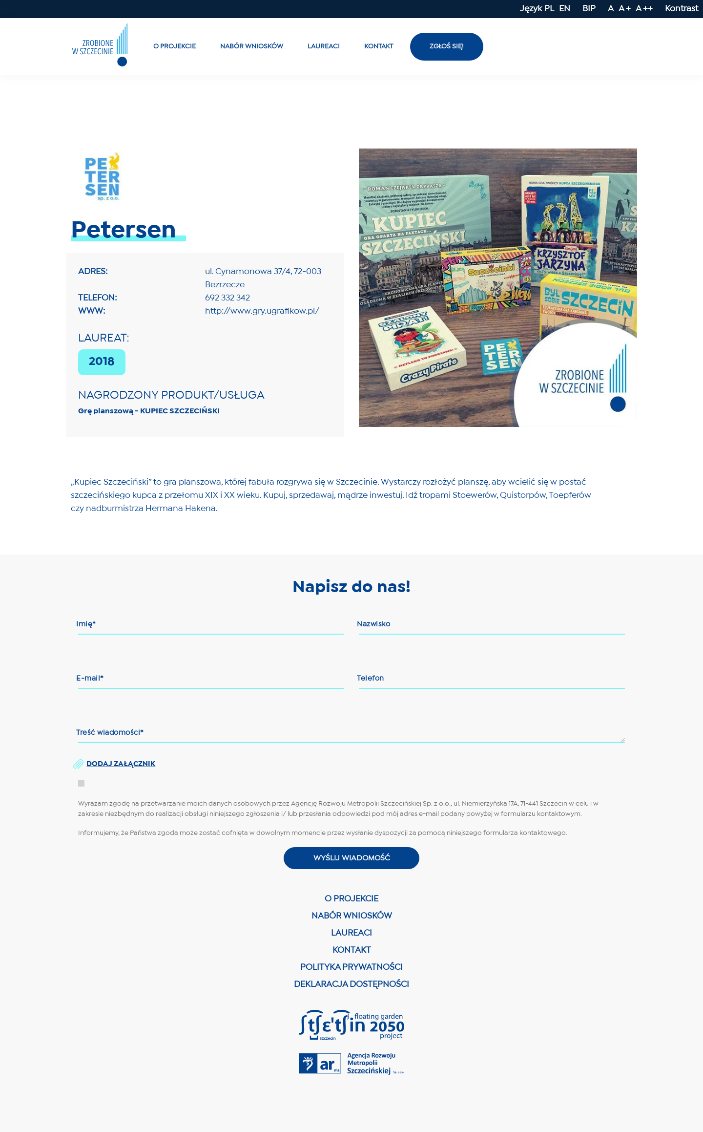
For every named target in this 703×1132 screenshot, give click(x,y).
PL (549, 9)
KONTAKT (351, 952)
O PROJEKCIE (351, 901)
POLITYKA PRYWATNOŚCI (351, 969)
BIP (589, 9)
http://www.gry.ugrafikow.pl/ (262, 311)
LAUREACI (351, 935)
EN (564, 9)
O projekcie (174, 46)
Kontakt (378, 46)
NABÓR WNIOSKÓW (351, 918)
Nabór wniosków (251, 46)
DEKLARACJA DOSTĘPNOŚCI (351, 986)
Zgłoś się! (447, 46)
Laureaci (324, 46)
